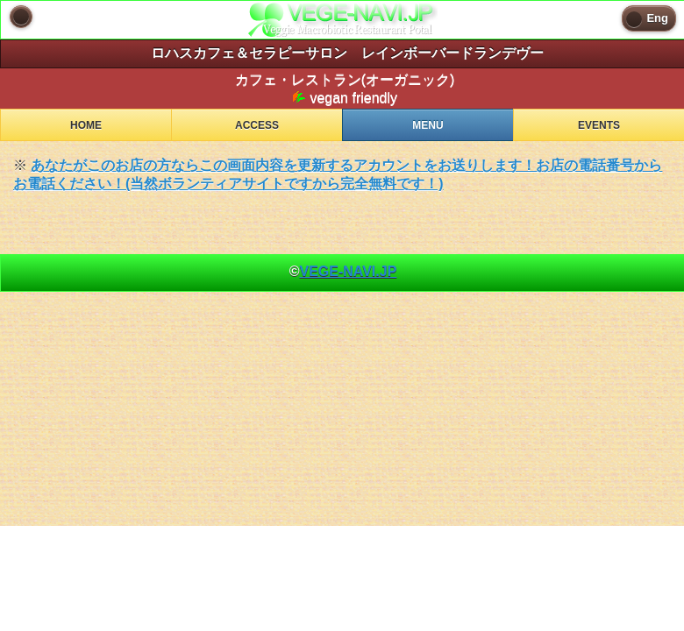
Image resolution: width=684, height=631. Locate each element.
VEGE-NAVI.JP (347, 271)
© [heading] (343, 271)
